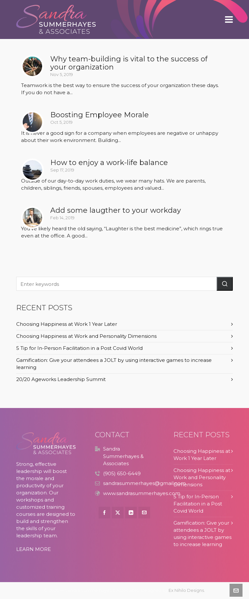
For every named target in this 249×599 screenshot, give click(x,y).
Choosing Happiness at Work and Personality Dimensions (86, 336)
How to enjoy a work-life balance (109, 162)
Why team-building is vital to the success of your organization (129, 63)
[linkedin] (131, 512)
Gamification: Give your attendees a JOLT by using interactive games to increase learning (114, 363)
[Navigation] (229, 19)
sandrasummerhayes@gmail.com (144, 483)
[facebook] (104, 512)
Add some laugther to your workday (115, 210)
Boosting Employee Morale (99, 114)
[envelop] (144, 512)
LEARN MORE (33, 549)
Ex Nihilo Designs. (187, 590)
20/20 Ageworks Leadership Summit (61, 379)
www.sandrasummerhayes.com (141, 493)
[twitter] (118, 512)
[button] (225, 284)
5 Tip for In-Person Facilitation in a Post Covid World (79, 348)
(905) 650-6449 (122, 473)
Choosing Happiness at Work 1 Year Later (66, 324)
